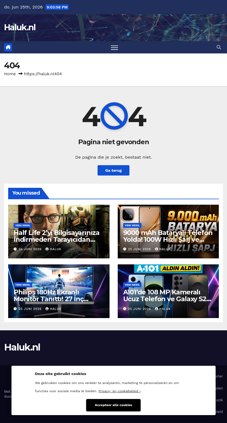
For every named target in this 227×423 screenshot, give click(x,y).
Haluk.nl (19, 27)
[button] (219, 47)
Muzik (218, 400)
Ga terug (113, 170)
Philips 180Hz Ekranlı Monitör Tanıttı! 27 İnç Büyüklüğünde (48, 299)
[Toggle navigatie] (114, 47)
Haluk (53, 249)
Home (10, 73)
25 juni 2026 (31, 249)
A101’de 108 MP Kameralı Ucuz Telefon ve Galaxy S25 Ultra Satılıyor (166, 299)
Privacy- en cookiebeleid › (119, 391)
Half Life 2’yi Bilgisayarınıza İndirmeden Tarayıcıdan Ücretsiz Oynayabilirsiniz (56, 239)
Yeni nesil (23, 225)
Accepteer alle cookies (113, 405)
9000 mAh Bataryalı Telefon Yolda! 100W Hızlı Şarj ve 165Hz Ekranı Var (168, 239)
